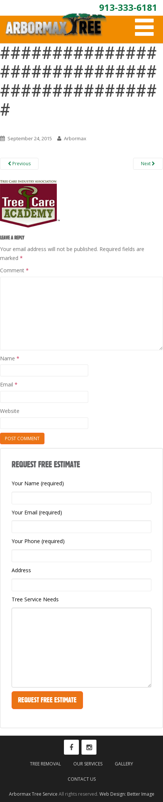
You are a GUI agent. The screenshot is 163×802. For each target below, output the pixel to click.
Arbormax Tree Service (33, 794)
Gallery (124, 764)
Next (148, 163)
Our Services (87, 764)
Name (9, 358)
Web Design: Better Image (126, 794)
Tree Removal (45, 764)
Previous (19, 163)
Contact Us (82, 779)
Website (9, 410)
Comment (14, 270)
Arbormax (75, 138)
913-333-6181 (128, 7)
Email (9, 384)
